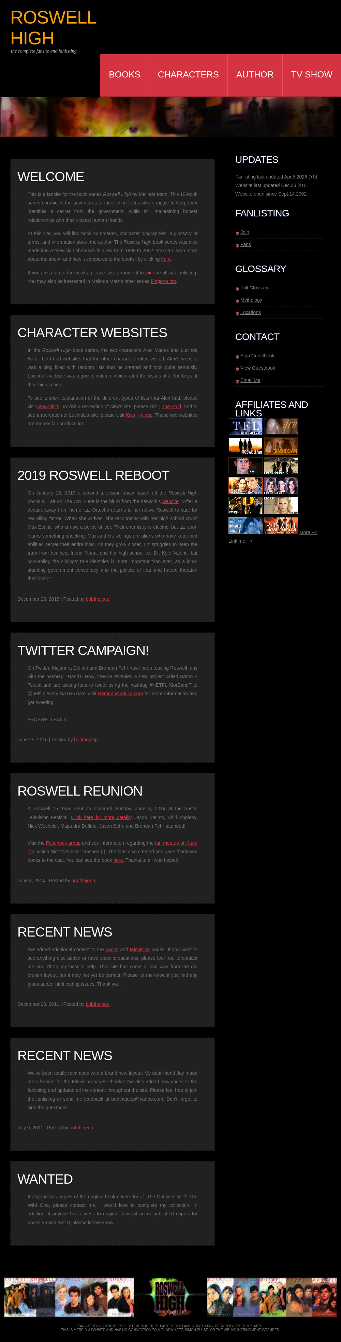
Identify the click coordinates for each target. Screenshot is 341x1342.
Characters (188, 74)
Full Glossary (254, 287)
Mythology (251, 300)
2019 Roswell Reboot (93, 475)
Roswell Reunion (80, 791)
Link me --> (240, 541)
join (149, 272)
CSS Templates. (248, 1326)
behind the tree (143, 1326)
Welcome (50, 176)
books (112, 949)
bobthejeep (97, 599)
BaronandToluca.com (120, 693)
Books (124, 74)
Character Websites (92, 332)
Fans (245, 244)
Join (244, 232)
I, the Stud (170, 406)
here (165, 259)
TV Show (311, 74)
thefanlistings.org (194, 1326)
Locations (250, 312)
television (140, 949)
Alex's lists (48, 406)
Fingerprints (163, 281)
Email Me (250, 380)
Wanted (45, 1179)
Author (255, 74)
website (170, 501)
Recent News (64, 932)
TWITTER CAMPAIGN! (83, 650)
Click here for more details (101, 817)
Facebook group (63, 843)
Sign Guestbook (257, 355)
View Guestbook (257, 368)
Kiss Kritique (139, 415)
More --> (308, 532)
